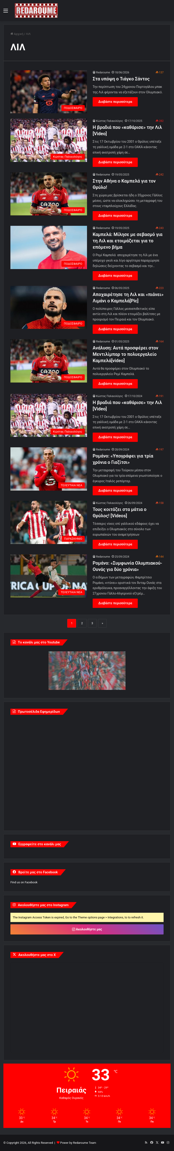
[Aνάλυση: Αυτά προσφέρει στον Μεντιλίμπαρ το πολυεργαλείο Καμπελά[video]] (48, 361)
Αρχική (16, 34)
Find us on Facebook (23, 882)
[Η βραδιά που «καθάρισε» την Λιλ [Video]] (48, 140)
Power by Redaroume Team (78, 1142)
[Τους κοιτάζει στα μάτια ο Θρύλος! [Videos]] (48, 522)
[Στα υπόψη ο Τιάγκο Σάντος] (48, 91)
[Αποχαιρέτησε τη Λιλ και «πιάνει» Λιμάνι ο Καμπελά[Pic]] (48, 307)
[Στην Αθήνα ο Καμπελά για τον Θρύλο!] (48, 194)
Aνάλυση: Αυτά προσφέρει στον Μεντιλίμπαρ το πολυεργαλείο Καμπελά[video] (125, 354)
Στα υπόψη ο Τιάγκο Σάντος (121, 79)
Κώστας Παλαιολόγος (109, 121)
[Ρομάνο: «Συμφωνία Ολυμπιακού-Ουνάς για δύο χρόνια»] (48, 576)
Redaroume (103, 72)
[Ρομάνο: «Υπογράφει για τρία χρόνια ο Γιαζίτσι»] (48, 469)
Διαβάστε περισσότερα (115, 102)
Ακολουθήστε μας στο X (37, 955)
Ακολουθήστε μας (87, 929)
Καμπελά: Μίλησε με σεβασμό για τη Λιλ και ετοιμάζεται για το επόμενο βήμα (127, 241)
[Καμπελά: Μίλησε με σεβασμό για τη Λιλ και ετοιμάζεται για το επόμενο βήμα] (48, 247)
